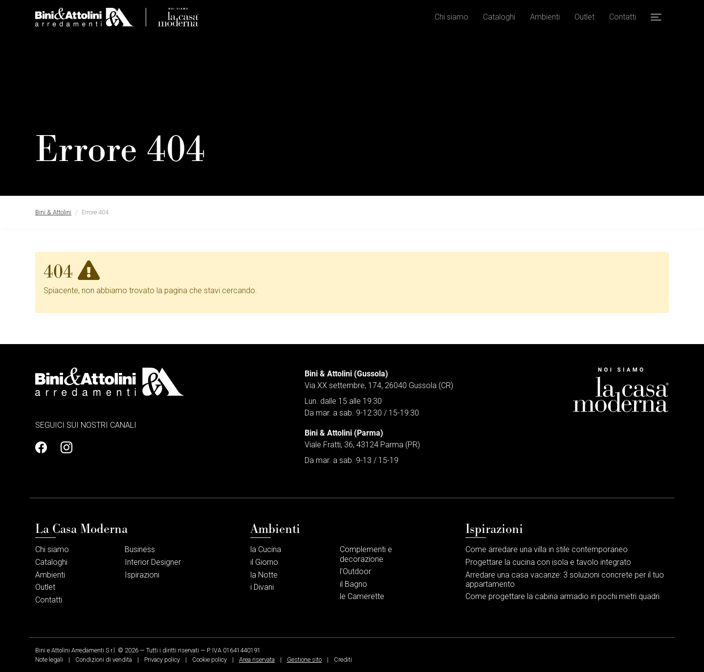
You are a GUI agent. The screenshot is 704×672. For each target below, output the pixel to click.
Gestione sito (304, 659)
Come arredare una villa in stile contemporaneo (546, 549)
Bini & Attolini (53, 212)
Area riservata (257, 659)
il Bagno (353, 584)
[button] (656, 20)
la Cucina (265, 549)
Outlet (584, 19)
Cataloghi (499, 19)
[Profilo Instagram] (63, 448)
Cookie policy (209, 659)
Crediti (343, 659)
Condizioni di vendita (103, 659)
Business (140, 549)
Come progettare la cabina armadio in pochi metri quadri (562, 596)
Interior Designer (153, 562)
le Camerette (362, 596)
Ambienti (545, 19)
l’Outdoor (355, 571)
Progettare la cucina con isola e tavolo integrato (548, 562)
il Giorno (264, 562)
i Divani (262, 587)
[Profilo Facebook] (44, 448)
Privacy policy (162, 659)
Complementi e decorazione (366, 554)
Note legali (49, 659)
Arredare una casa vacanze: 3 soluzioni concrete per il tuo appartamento (564, 579)
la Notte (264, 574)
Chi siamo (451, 19)
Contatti (622, 19)
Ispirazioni (142, 574)
